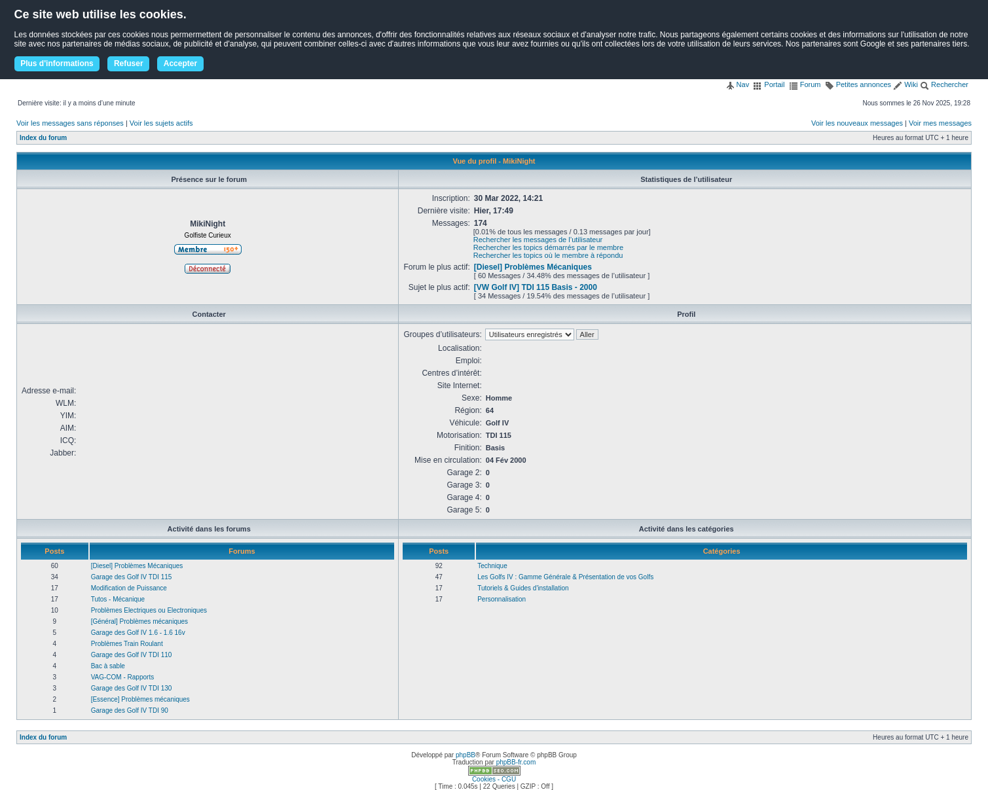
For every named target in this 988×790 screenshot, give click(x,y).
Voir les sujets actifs (161, 123)
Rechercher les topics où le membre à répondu (548, 255)
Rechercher (944, 84)
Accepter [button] (180, 63)
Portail (768, 84)
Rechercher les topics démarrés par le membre (548, 247)
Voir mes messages (940, 123)
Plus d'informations (57, 63)
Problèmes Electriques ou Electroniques (149, 610)
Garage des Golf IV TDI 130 (131, 688)
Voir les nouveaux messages (857, 123)
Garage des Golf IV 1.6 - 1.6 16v (138, 632)
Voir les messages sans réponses (70, 123)
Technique (492, 565)
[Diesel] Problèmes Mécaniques (533, 267)
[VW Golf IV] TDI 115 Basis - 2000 (535, 287)
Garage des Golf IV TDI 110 (131, 654)
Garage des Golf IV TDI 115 (131, 577)
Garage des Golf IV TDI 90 (129, 710)
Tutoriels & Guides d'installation (522, 588)
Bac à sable (108, 666)
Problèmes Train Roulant (127, 643)
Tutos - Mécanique (118, 599)
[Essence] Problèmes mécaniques (140, 699)
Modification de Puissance (129, 588)
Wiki (905, 84)
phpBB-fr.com (516, 762)
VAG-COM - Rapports (123, 677)
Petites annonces (858, 84)
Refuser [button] (128, 63)
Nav (737, 84)
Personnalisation (501, 599)
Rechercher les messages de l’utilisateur (537, 239)
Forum (805, 84)
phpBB (465, 755)
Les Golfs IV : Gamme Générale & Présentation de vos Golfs (565, 577)
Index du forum (43, 137)
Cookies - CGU (494, 779)
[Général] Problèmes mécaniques (139, 621)
